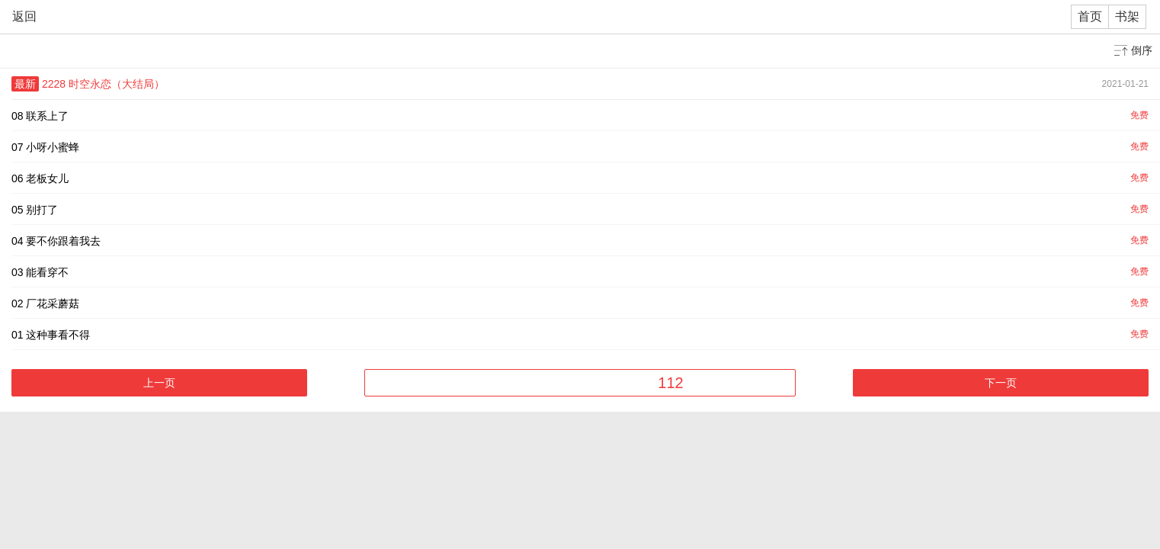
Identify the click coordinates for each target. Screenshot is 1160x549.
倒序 (1141, 50)
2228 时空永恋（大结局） (103, 84)
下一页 (1001, 383)
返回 (24, 16)
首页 (1090, 16)
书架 (1127, 16)
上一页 (159, 383)
